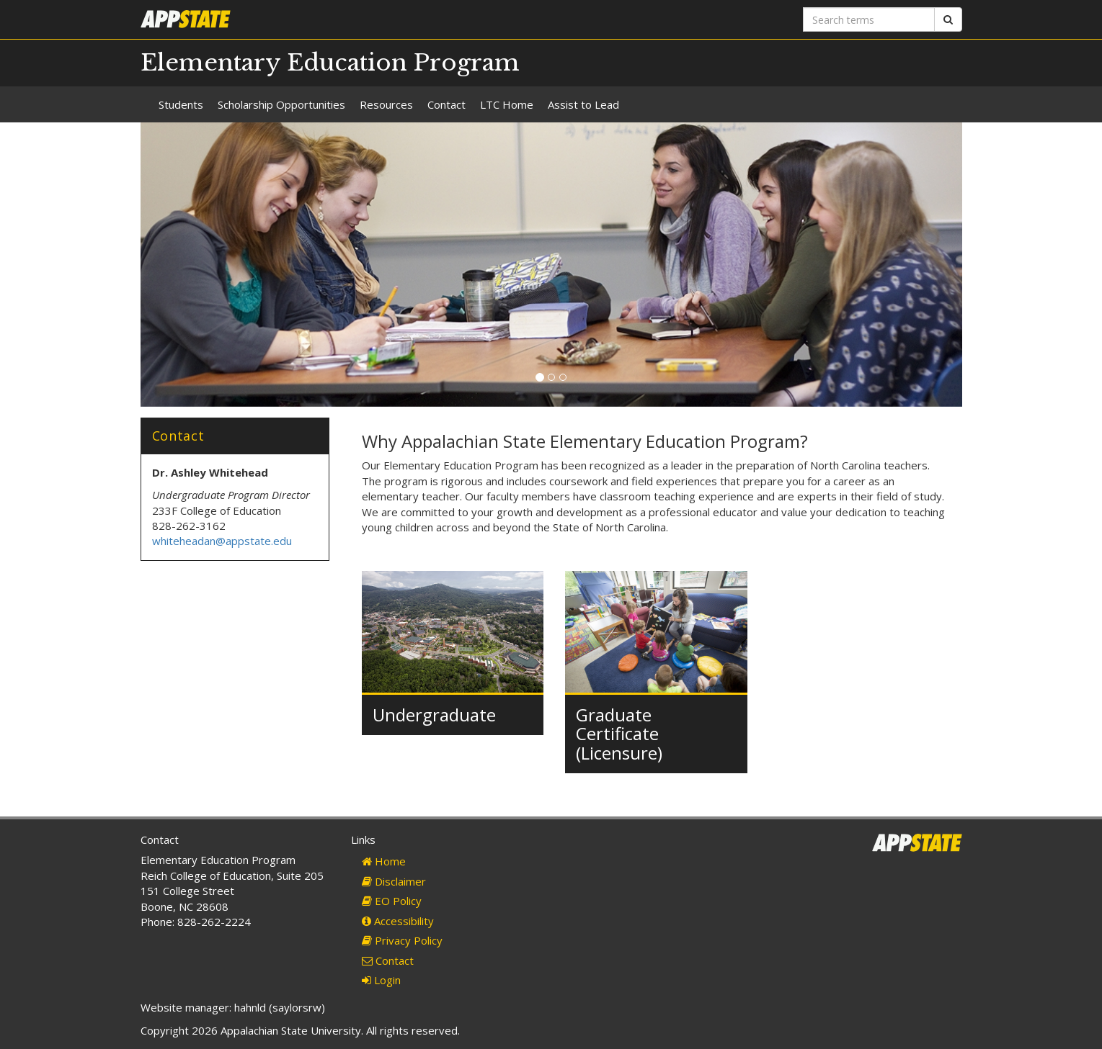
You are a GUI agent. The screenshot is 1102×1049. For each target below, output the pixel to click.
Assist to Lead (583, 104)
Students (181, 104)
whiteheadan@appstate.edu (222, 540)
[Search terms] (869, 19)
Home (384, 861)
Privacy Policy (402, 940)
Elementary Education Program (330, 62)
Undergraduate (434, 714)
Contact (446, 104)
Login (381, 980)
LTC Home (506, 104)
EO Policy (392, 900)
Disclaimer (394, 881)
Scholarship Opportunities (281, 104)
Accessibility (398, 921)
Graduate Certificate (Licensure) (619, 734)
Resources (386, 104)
